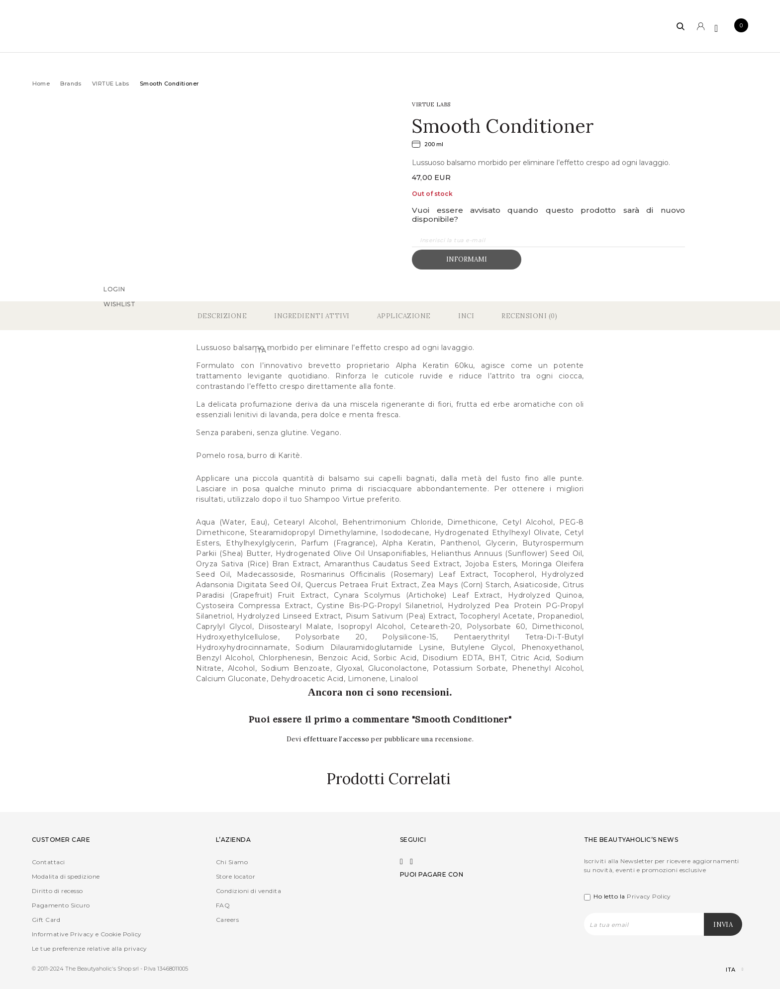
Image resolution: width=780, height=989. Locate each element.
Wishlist (119, 303)
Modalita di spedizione (66, 876)
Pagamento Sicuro (61, 905)
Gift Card (46, 919)
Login (114, 288)
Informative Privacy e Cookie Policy (87, 934)
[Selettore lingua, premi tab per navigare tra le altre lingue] (726, 970)
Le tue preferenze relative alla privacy (89, 948)
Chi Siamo (232, 862)
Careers (227, 919)
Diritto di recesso (57, 891)
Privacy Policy (649, 896)
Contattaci (48, 862)
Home (41, 83)
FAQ (223, 905)
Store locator (235, 876)
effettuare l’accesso (337, 739)
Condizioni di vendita (248, 891)
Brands (71, 83)
